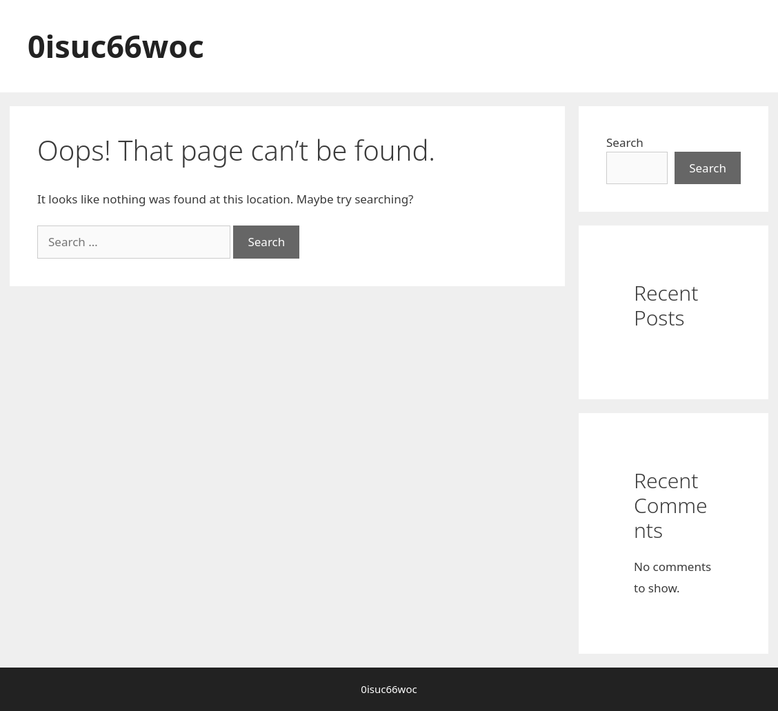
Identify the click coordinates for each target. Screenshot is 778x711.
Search (625, 142)
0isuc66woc (116, 46)
